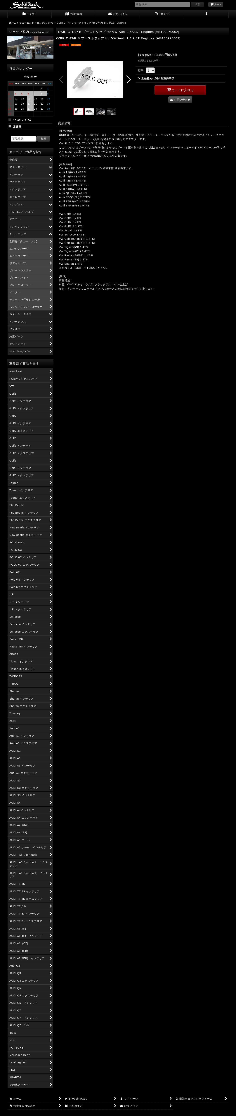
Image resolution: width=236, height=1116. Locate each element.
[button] (206, 14)
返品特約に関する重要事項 (156, 78)
